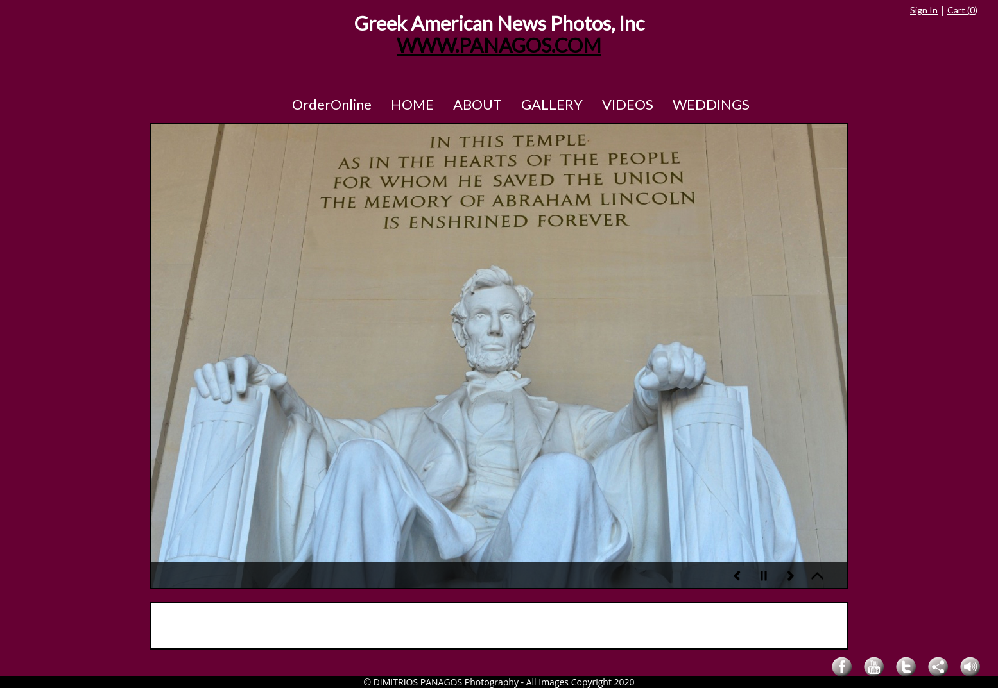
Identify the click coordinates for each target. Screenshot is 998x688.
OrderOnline (332, 104)
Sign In (924, 9)
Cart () (962, 9)
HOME (412, 104)
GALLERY (552, 104)
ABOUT (477, 104)
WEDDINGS (711, 104)
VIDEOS (627, 104)
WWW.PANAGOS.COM (499, 45)
